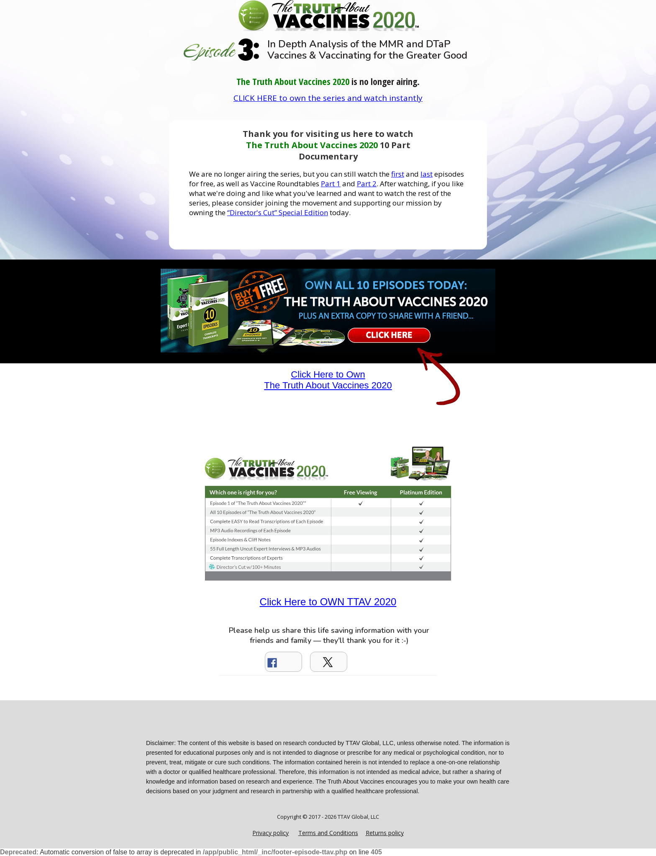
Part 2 (367, 183)
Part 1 (331, 183)
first (397, 174)
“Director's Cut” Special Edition (277, 212)
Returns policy (385, 833)
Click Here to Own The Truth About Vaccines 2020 (328, 380)
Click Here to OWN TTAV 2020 (328, 601)
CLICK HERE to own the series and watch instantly (328, 98)
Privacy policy (270, 833)
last (426, 174)
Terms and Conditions (328, 833)
